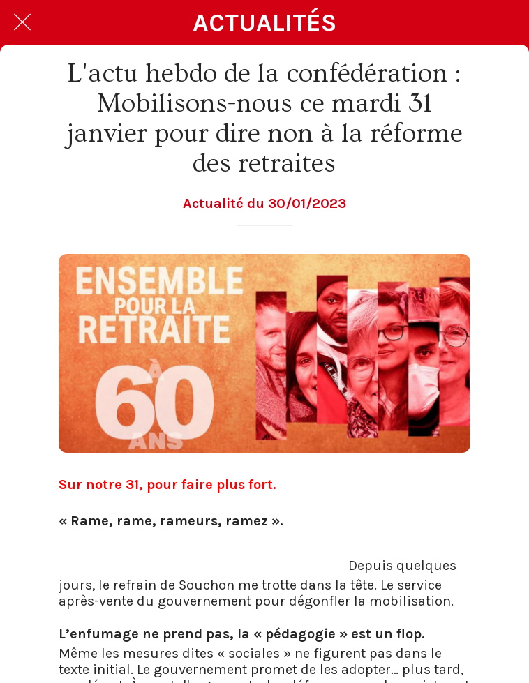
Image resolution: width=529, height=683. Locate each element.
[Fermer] (22, 22)
